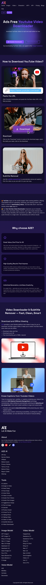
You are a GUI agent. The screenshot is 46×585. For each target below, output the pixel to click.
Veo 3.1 (25, 560)
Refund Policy (5, 469)
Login (3, 12)
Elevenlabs (4, 575)
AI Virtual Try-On (6, 512)
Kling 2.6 (25, 546)
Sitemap (3, 474)
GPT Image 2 (5, 534)
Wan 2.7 (25, 548)
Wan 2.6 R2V (26, 553)
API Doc (3, 454)
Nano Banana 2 (5, 558)
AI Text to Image (6, 505)
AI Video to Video (6, 519)
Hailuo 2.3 (26, 558)
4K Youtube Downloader (15, 42)
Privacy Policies (5, 464)
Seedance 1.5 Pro (28, 538)
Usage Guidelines (37, 46)
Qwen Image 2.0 (6, 550)
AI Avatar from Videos (7, 498)
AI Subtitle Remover (7, 522)
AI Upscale (4, 507)
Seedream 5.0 (5, 546)
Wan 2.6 (25, 550)
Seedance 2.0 (27, 536)
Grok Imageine (27, 555)
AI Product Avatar (6, 510)
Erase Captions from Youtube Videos (17, 396)
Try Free (9, 12)
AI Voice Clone (5, 493)
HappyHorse (26, 534)
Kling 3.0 (25, 543)
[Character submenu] (24, 5)
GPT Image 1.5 (5, 536)
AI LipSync (4, 483)
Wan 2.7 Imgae (5, 541)
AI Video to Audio (6, 495)
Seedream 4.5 (5, 548)
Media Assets (5, 462)
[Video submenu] (16, 5)
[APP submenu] (29, 5)
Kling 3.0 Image (5, 538)
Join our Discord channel (24, 442)
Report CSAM (5, 471)
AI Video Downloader (7, 524)
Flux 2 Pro (4, 553)
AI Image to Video (6, 486)
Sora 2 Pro (26, 562)
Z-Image (3, 560)
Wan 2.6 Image (5, 543)
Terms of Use (5, 466)
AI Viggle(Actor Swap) (7, 502)
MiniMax (3, 570)
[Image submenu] (10, 5)
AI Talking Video (6, 517)
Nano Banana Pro (6, 555)
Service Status (5, 457)
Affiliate (3, 459)
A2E (2, 324)
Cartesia (3, 573)
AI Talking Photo (6, 514)
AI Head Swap (5, 488)
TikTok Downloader (32, 42)
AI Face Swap (5, 490)
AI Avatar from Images (7, 500)
